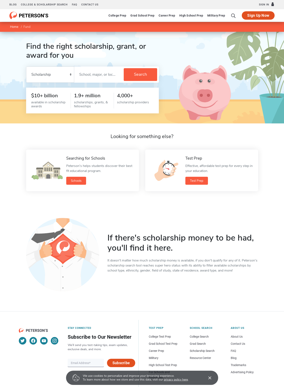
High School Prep (191, 15)
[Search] (233, 15)
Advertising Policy (242, 372)
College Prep (117, 15)
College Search (199, 336)
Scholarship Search (202, 350)
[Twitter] (22, 341)
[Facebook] (33, 341)
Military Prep (216, 15)
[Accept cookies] (207, 378)
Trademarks (238, 365)
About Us (237, 336)
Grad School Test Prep (163, 343)
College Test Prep (160, 336)
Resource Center (200, 358)
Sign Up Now (258, 15)
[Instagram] (54, 341)
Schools (76, 181)
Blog (13, 4)
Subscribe (121, 363)
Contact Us (238, 343)
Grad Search (198, 343)
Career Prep (167, 15)
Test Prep (196, 181)
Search (140, 74)
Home (14, 27)
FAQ (74, 4)
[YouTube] (44, 341)
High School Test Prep (163, 365)
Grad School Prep (142, 15)
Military (153, 358)
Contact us (89, 4)
